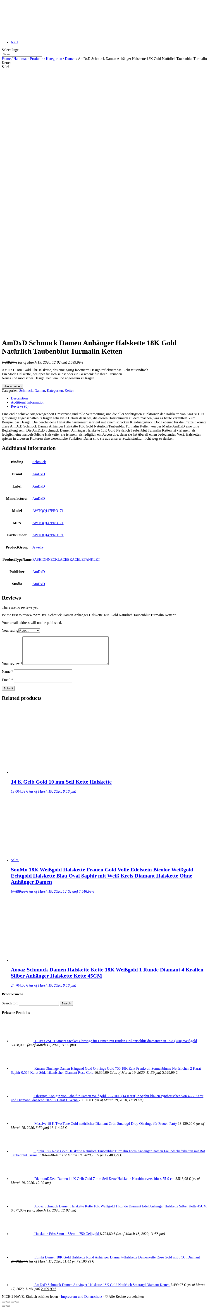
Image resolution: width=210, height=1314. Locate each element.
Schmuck (26, 390)
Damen (70, 59)
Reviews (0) (20, 406)
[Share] (8, 1307)
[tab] (109, 398)
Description (19, 398)
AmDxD (38, 474)
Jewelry (38, 547)
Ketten (69, 390)
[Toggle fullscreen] (12, 1307)
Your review (12, 669)
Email (7, 685)
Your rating (10, 630)
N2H (14, 42)
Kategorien (54, 59)
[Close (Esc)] (3, 1307)
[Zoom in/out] (17, 1307)
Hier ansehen (12, 386)
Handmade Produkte (28, 59)
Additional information (27, 402)
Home (6, 59)
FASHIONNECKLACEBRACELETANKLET (66, 559)
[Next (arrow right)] (8, 1311)
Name (7, 677)
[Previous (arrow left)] (3, 1311)
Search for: (10, 1009)
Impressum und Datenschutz (81, 1302)
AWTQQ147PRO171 (47, 511)
